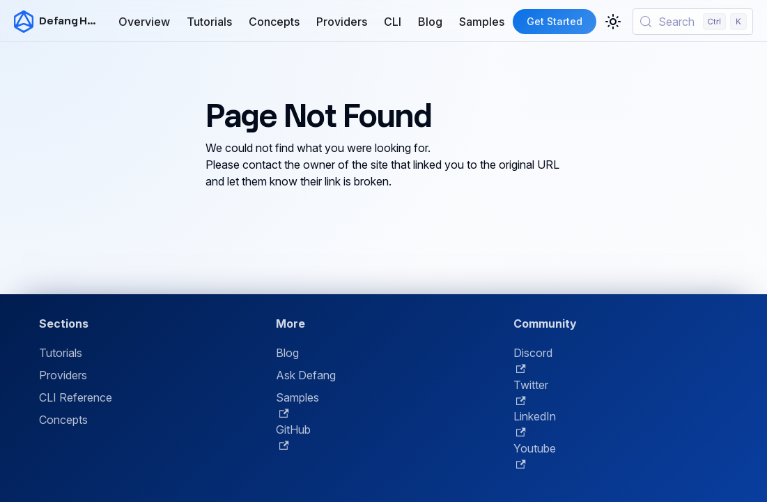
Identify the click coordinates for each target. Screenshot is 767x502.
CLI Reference (75, 397)
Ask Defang (306, 375)
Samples (481, 22)
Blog (430, 22)
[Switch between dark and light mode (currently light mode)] (613, 21)
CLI (392, 22)
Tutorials (209, 22)
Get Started (554, 21)
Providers (341, 22)
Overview (144, 22)
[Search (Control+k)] (693, 21)
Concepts (274, 22)
